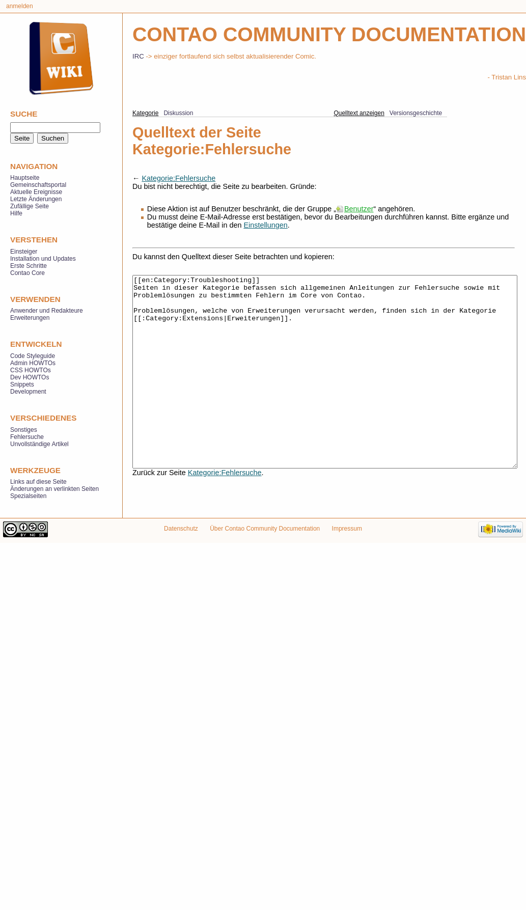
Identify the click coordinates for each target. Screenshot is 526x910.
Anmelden (19, 6)
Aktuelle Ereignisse (36, 192)
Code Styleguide (32, 356)
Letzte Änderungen (36, 199)
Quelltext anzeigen (359, 113)
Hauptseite (24, 177)
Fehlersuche (27, 436)
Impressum (347, 540)
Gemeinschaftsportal (38, 184)
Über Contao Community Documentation (265, 540)
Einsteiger (23, 251)
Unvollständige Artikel (39, 444)
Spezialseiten (28, 496)
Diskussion (178, 113)
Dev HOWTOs (29, 377)
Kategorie (145, 113)
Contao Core (27, 273)
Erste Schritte (28, 265)
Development (28, 391)
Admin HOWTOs (33, 363)
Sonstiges (23, 429)
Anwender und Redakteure (46, 310)
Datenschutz (181, 540)
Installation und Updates (43, 258)
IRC (138, 56)
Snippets (22, 384)
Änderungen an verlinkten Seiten (54, 488)
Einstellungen (265, 225)
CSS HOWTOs (30, 370)
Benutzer (359, 209)
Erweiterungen (29, 317)
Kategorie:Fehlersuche (178, 178)
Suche (23, 113)
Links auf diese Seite (38, 481)
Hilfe (16, 213)
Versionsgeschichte (416, 113)
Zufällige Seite (29, 206)
